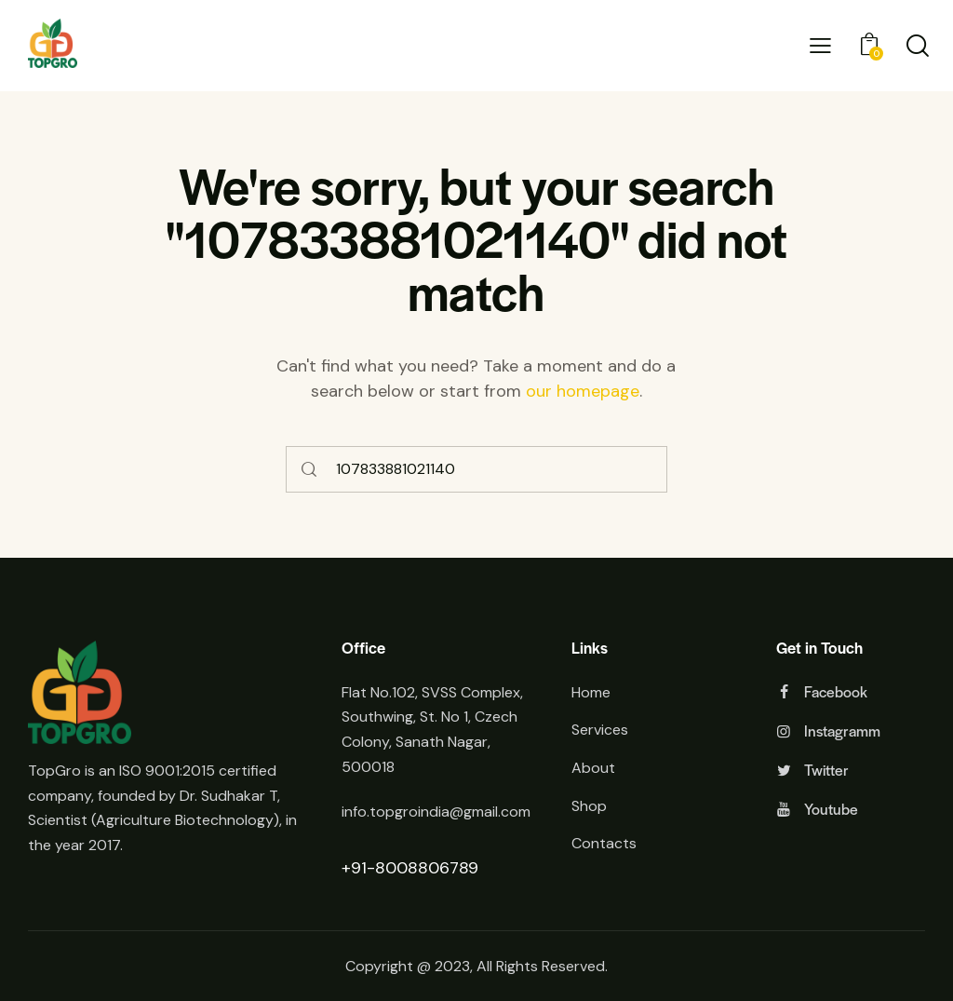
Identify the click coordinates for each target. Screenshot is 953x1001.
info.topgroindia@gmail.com (436, 811)
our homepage (582, 391)
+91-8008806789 (410, 868)
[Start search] (310, 470)
